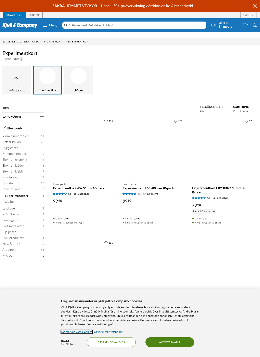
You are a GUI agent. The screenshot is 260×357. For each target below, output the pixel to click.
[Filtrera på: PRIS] (23, 102)
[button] (21, 53)
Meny (49, 25)
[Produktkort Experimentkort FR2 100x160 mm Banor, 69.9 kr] (83, 264)
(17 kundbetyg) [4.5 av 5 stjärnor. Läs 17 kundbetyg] (150, 188)
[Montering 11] (23, 172)
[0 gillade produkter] (245, 25)
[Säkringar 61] (23, 215)
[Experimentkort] (47, 74)
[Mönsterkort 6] (23, 184)
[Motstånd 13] (23, 178)
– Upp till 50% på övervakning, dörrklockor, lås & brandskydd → (125, 5)
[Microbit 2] (23, 251)
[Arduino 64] (23, 245)
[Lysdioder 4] (23, 203)
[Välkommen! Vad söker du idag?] (137, 25)
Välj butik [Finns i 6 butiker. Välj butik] (216, 216)
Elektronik (12, 122)
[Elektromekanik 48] (23, 155)
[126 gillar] (108, 236)
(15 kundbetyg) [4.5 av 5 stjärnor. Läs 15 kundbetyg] (81, 188)
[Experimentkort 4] (24, 191)
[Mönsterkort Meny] (66, 36)
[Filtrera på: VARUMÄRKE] (23, 111)
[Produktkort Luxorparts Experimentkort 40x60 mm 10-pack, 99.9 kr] (83, 142)
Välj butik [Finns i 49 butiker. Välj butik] (79, 216)
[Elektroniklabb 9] (23, 166)
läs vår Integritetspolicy (108, 331)
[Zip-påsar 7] (23, 227)
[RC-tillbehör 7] (23, 209)
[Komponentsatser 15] (23, 149)
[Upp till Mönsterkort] (17, 75)
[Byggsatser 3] (23, 143)
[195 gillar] (108, 115)
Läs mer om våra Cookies (76, 331)
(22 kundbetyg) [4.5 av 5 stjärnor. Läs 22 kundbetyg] (220, 192)
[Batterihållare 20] (23, 137)
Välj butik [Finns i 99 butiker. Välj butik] (148, 216)
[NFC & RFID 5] (23, 239)
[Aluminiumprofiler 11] (23, 131)
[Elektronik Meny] (41, 36)
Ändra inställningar (69, 342)
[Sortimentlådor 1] (23, 221)
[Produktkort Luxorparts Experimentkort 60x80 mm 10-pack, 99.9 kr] (153, 142)
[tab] (14, 15)
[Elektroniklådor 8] (23, 161)
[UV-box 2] (24, 197)
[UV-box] (78, 75)
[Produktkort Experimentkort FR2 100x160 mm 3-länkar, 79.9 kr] (223, 142)
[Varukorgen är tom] (255, 25)
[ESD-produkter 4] (23, 233)
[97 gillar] (248, 115)
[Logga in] (223, 25)
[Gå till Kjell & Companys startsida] (21, 25)
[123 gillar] (178, 115)
